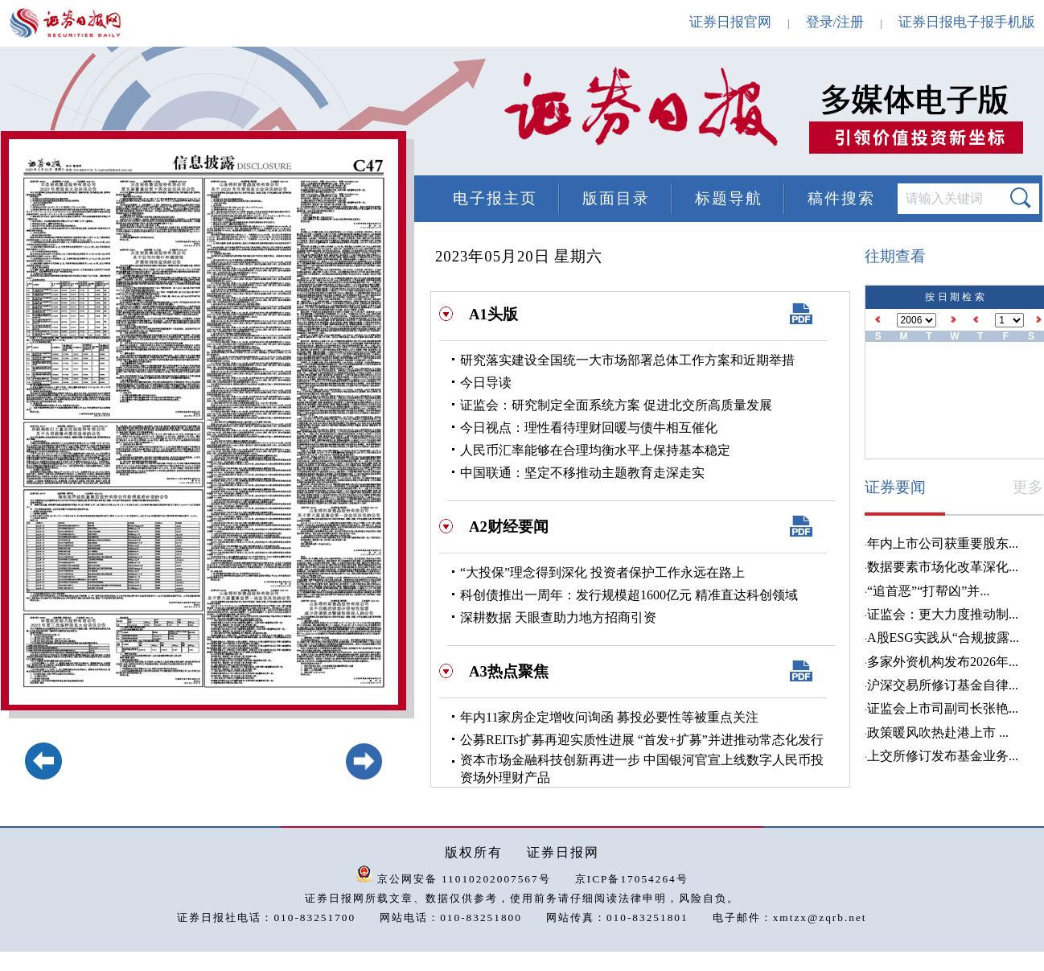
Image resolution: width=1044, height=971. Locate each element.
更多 (1028, 487)
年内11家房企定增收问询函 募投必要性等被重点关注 (609, 717)
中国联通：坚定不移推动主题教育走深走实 (582, 472)
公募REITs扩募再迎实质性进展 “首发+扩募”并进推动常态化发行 (642, 740)
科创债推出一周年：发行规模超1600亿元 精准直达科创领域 (629, 595)
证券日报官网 (730, 22)
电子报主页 (495, 198)
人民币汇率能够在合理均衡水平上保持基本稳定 (595, 450)
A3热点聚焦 (509, 671)
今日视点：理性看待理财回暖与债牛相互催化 (588, 427)
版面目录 (616, 198)
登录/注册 (835, 22)
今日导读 (486, 382)
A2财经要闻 (509, 526)
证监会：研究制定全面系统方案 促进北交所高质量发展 (616, 405)
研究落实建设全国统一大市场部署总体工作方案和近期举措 (627, 360)
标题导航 (728, 198)
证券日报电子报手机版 (966, 22)
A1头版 (493, 314)
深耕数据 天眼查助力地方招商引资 (558, 617)
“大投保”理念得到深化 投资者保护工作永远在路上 (602, 572)
